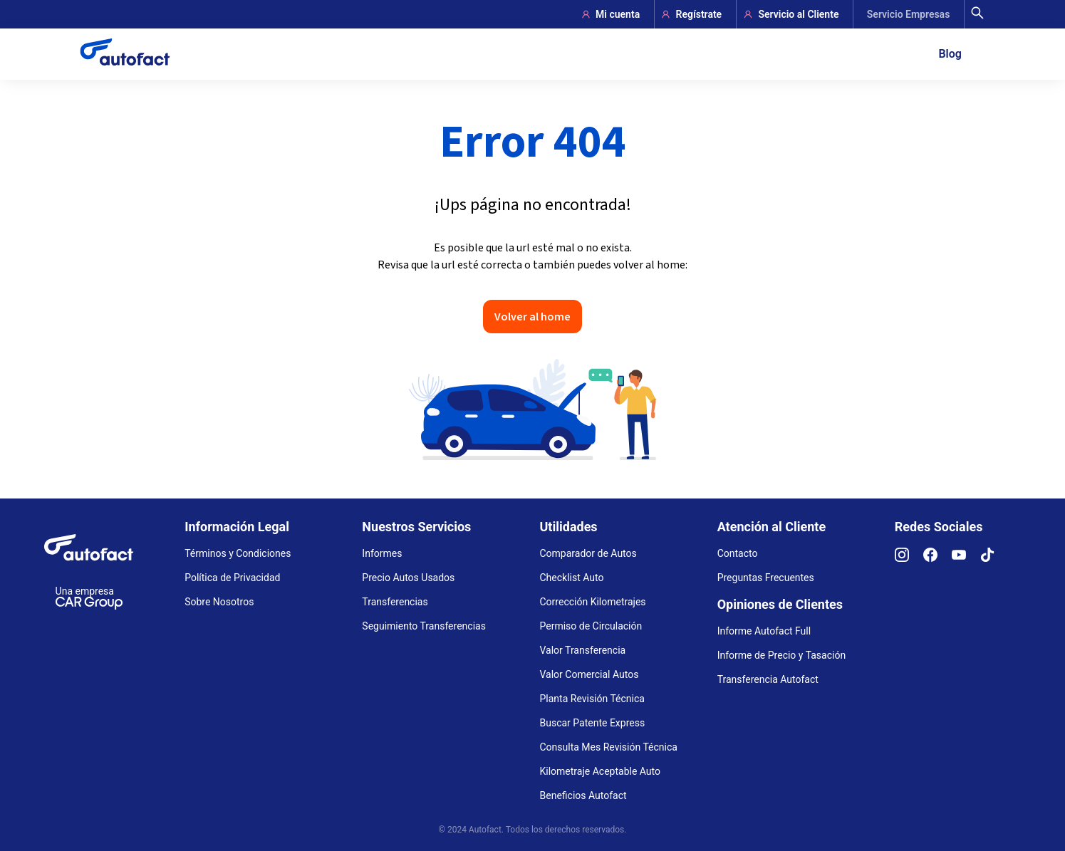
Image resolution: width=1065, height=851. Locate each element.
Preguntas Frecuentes (765, 577)
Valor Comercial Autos (589, 674)
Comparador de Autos (588, 553)
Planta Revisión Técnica (592, 698)
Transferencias (394, 601)
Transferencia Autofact (768, 679)
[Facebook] (937, 558)
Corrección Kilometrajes (593, 601)
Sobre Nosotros (219, 601)
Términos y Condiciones (238, 553)
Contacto (737, 553)
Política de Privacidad (232, 577)
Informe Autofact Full (764, 631)
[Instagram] (909, 558)
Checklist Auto (572, 577)
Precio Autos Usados (408, 577)
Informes (382, 553)
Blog (949, 54)
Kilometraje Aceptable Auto (600, 771)
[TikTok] (994, 558)
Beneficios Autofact (583, 795)
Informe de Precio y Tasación (781, 655)
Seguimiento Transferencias (424, 626)
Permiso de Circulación (591, 626)
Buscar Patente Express (592, 723)
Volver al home (532, 316)
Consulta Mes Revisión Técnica (608, 747)
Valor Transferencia (583, 650)
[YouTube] (966, 558)
